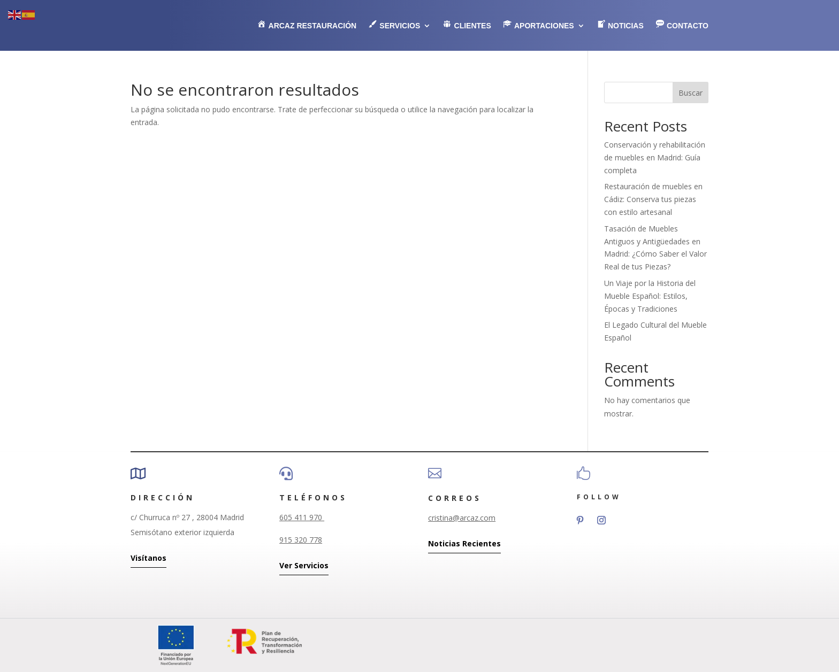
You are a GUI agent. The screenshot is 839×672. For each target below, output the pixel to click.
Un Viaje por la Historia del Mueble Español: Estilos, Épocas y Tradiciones (650, 296)
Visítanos (148, 558)
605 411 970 (301, 517)
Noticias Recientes (464, 543)
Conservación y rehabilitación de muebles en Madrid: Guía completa (654, 157)
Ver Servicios (304, 565)
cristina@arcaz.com (461, 518)
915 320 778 (300, 540)
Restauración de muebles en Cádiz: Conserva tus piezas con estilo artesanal (653, 199)
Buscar (690, 93)
